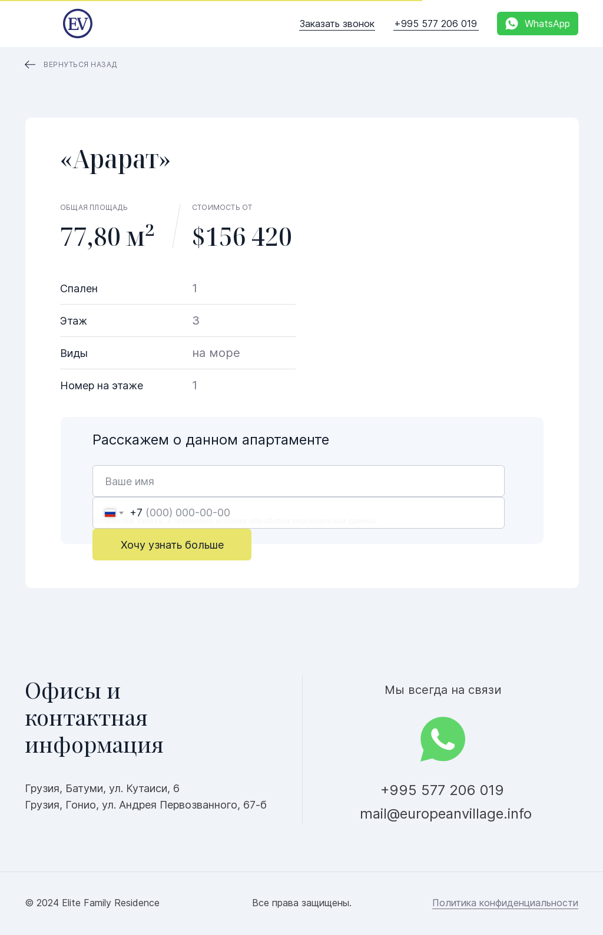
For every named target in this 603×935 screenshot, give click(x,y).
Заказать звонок (337, 23)
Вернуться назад (81, 64)
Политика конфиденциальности (505, 903)
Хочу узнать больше (172, 545)
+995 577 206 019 (435, 23)
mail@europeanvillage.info (446, 813)
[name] (298, 481)
